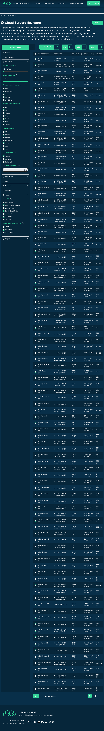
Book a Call (93, 3)
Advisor (61, 3)
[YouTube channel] (46, 722)
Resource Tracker (76, 3)
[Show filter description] (16, 65)
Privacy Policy (19, 723)
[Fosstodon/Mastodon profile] (50, 722)
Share (98, 23)
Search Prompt (15, 47)
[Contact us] (28, 722)
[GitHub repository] (31, 722)
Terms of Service (8, 723)
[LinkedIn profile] (42, 722)
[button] (15, 53)
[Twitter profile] (53, 722)
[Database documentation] (35, 722)
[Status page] (39, 722)
